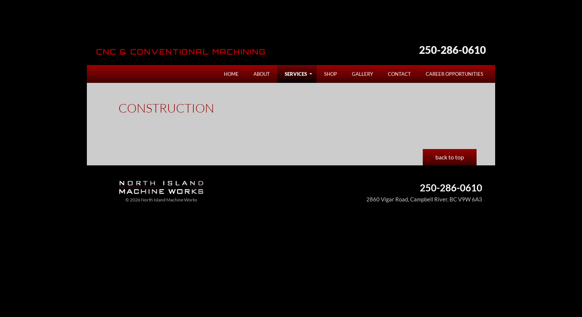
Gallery (362, 74)
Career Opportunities (454, 74)
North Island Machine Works (158, 27)
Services (296, 74)
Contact (399, 74)
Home (231, 74)
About (262, 74)
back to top (449, 157)
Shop (330, 74)
